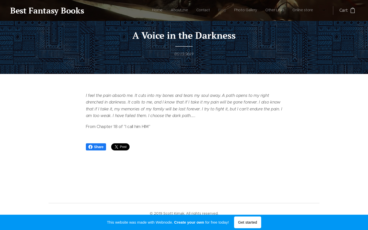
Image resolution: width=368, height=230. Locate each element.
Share (95, 147)
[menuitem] (259, 10)
